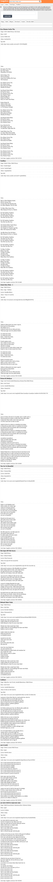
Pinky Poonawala (8, 558)
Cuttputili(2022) (7, 170)
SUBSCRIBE (7, 16)
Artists (6, 4)
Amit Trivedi (7, 380)
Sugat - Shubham (7, 289)
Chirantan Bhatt (7, 471)
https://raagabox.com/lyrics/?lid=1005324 (12, 742)
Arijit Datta (6, 607)
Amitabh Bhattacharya (15, 380)
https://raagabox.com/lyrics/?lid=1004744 (12, 677)
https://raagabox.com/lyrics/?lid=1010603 (12, 463)
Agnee (5, 750)
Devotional (17, 21)
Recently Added (30, 21)
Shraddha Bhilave (8, 292)
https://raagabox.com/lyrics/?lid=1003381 (12, 800)
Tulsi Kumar (17, 31)
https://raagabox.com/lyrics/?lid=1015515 (12, 158)
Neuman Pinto (23, 380)
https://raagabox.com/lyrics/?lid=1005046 (12, 599)
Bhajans (11, 21)
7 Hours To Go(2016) (9, 294)
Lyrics (2, 4)
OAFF (5, 31)
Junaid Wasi (7, 473)
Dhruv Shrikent (23, 805)
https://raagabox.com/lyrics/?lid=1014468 (12, 282)
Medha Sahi (7, 36)
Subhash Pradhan (8, 555)
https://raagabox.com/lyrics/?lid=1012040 (12, 375)
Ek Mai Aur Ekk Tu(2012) (10, 689)
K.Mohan (29, 805)
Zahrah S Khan (7, 163)
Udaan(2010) (7, 388)
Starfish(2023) (7, 39)
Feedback (18, 4)
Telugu (2, 21)
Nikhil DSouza (10, 31)
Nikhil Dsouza (7, 805)
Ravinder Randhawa (9, 609)
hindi (4, 41)
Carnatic (23, 21)
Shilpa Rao (6, 682)
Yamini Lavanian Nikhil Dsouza (11, 747)
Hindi (6, 21)
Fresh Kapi (12, 4)
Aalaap (5, 755)
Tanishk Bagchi (7, 165)
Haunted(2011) (7, 476)
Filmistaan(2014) (8, 612)
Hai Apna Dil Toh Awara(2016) (11, 560)
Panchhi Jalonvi (8, 752)
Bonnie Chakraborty (15, 805)
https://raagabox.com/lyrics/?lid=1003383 (12, 880)
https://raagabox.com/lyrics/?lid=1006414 (12, 548)
